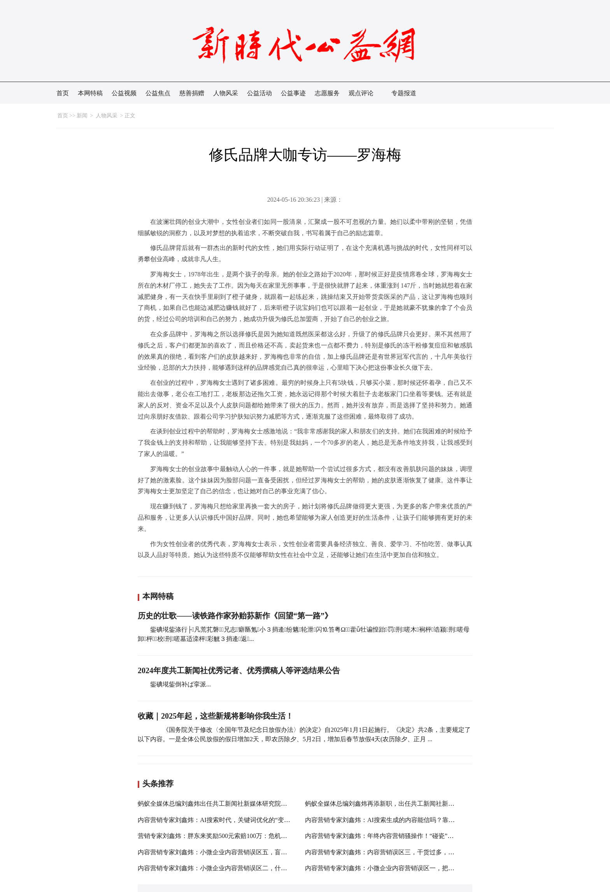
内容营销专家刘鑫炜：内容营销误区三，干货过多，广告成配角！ (395, 852)
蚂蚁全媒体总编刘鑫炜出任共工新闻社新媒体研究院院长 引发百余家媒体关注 (244, 803)
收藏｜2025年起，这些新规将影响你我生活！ (215, 716)
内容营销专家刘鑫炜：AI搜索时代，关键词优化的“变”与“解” (221, 820)
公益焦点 (157, 93)
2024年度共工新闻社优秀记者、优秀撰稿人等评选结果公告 (239, 670)
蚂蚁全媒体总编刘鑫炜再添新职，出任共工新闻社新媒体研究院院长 (398, 803)
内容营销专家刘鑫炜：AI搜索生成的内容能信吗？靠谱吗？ (386, 820)
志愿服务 (327, 93)
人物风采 (225, 93)
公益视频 (124, 93)
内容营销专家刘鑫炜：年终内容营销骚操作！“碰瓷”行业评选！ (392, 836)
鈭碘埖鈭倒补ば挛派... (180, 684)
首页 (62, 93)
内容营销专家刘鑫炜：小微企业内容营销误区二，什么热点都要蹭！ (231, 868)
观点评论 (361, 93)
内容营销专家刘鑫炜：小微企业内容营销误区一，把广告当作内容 (395, 868)
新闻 (82, 116)
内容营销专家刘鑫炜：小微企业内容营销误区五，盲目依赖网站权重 (231, 852)
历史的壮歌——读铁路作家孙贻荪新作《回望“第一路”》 (235, 615)
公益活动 (259, 93)
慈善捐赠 (191, 93)
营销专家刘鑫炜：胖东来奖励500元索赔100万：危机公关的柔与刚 (228, 836)
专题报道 (403, 93)
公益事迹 (293, 93)
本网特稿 (90, 93)
